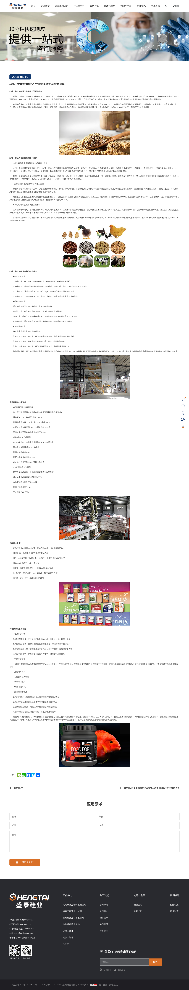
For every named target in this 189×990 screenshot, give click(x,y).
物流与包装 (126, 6)
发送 (155, 962)
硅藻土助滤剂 (61, 6)
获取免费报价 (25, 862)
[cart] (183, 399)
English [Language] (176, 6)
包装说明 (138, 911)
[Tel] (183, 412)
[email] (125, 962)
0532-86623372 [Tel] (26, 920)
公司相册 (104, 924)
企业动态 (174, 905)
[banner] (94, 36)
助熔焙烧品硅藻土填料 (73, 918)
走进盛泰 (45, 6)
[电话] (138, 825)
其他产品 (94, 6)
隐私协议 (119, 969)
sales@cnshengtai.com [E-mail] (23, 933)
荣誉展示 (104, 918)
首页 (33, 6)
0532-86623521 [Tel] (26, 924)
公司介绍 (104, 905)
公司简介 (104, 911)
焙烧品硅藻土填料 (71, 924)
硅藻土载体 (68, 931)
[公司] (51, 825)
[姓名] (51, 816)
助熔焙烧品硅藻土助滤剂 (74, 905)
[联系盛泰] (183, 406)
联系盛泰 (155, 6)
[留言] (94, 841)
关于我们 (104, 895)
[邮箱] (138, 816)
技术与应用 (109, 6)
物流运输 (138, 905)
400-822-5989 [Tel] (29, 929)
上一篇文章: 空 (16, 787)
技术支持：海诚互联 (108, 985)
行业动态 (174, 911)
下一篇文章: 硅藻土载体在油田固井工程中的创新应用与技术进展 (150, 787)
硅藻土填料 (79, 6)
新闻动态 (141, 6)
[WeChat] (183, 419)
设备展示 (104, 931)
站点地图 (105, 969)
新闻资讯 (175, 895)
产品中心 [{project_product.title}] (67, 895)
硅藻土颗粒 (68, 937)
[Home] (17, 6)
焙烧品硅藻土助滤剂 (72, 911)
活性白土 (67, 944)
